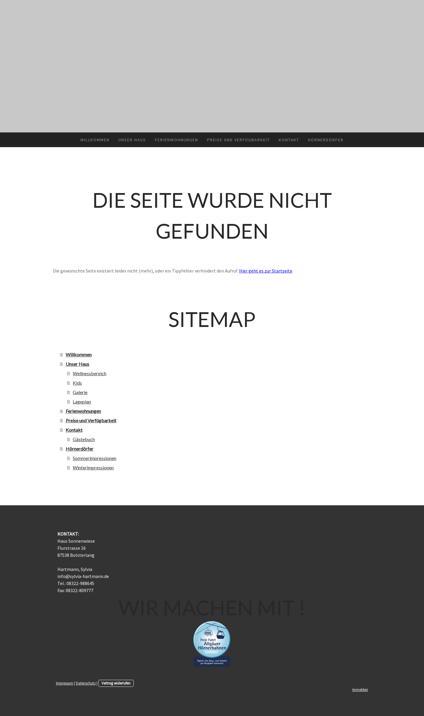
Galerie (80, 392)
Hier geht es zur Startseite (265, 271)
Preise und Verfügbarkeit (238, 139)
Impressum (64, 683)
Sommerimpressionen (94, 458)
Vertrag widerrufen (116, 683)
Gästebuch (84, 439)
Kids (77, 383)
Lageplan (82, 401)
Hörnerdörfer (326, 139)
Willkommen (95, 139)
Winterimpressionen (93, 467)
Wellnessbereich (89, 373)
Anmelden (360, 689)
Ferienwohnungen (176, 139)
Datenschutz (86, 683)
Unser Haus (132, 139)
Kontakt (289, 139)
